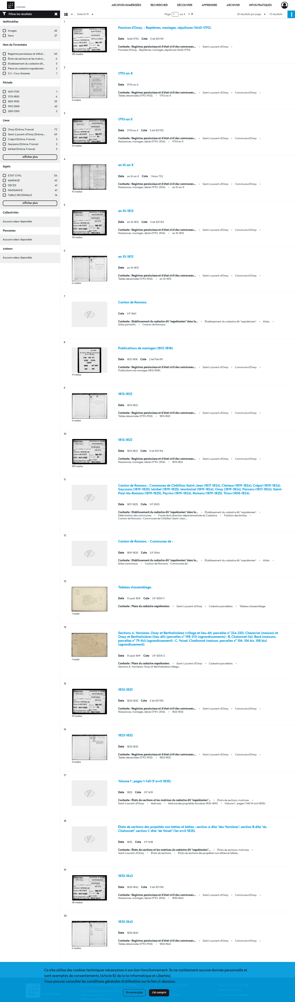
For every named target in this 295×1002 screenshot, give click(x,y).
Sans (11, 35)
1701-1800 (13, 96)
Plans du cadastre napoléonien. (26, 68)
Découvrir (184, 5)
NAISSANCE (15, 190)
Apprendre (209, 5)
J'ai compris (159, 992)
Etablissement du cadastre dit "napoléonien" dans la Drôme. (42, 63)
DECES (12, 185)
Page (167, 14)
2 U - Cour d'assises (19, 73)
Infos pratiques (260, 5)
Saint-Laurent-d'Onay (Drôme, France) (30, 134)
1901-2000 (14, 106)
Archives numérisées (126, 5)
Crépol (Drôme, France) (21, 139)
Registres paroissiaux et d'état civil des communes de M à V (42, 54)
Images (12, 31)
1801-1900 (13, 101)
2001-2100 (13, 111)
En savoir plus (134, 992)
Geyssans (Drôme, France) (23, 144)
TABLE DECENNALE (20, 195)
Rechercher (159, 5)
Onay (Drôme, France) (21, 129)
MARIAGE (14, 180)
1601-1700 (13, 91)
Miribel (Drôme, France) (21, 149)
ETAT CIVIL (15, 175)
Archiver (233, 5)
